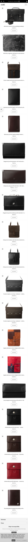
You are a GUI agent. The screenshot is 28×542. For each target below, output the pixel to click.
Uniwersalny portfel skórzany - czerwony (14, 481)
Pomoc (14, 523)
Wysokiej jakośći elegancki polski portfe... (14, 508)
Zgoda (13, 540)
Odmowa (18, 540)
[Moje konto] (27, 1)
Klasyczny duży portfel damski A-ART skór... (14, 186)
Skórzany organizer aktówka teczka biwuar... (14, 53)
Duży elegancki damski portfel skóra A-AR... (14, 400)
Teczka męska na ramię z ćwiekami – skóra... (14, 294)
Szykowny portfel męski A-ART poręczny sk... (14, 107)
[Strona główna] (14, 1)
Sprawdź (14, 30)
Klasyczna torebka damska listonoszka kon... (14, 240)
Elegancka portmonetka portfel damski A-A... (14, 213)
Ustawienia (24, 540)
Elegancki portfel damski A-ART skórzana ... (14, 161)
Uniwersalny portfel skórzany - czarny (14, 427)
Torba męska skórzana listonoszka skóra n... (14, 80)
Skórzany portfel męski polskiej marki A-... (14, 134)
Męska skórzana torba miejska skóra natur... (14, 348)
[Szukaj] (4, 1)
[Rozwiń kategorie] (1, 1)
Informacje (14, 519)
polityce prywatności (19, 537)
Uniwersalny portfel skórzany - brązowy (14, 454)
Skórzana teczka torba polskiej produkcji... (14, 26)
